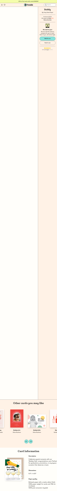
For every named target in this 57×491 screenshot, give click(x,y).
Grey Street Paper (48, 12)
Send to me (48, 42)
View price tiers (47, 20)
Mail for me (47, 38)
